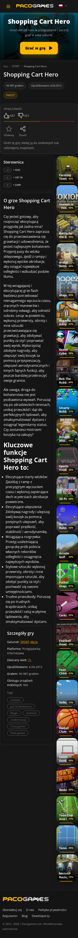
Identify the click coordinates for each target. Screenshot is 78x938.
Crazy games (18, 726)
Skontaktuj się (12, 910)
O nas (30, 910)
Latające (15, 699)
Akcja (34, 642)
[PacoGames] (25, 899)
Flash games (17, 733)
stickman (31, 713)
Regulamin (9, 916)
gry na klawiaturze (21, 706)
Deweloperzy (41, 916)
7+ (29, 660)
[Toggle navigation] (8, 6)
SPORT (25, 642)
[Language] (63, 6)
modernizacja (18, 719)
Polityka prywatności (52, 910)
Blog (25, 916)
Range (14, 713)
